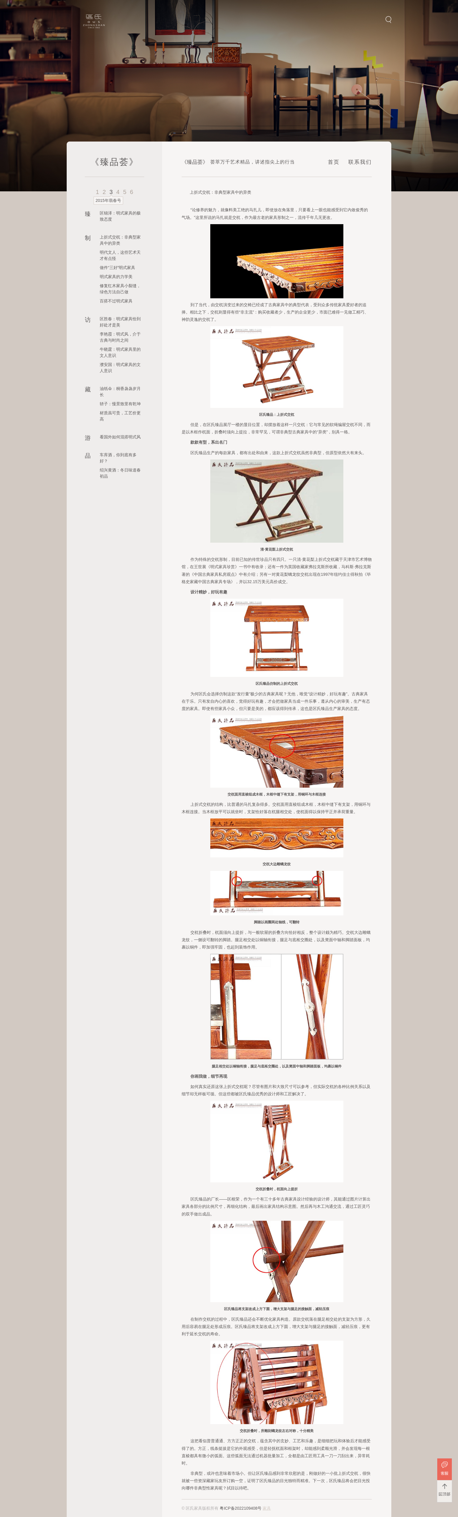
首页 (334, 162)
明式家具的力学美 (116, 276)
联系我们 (360, 162)
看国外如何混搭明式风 (120, 437)
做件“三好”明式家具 (117, 267)
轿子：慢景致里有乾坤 (120, 403)
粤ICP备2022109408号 (240, 1508)
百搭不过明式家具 (116, 301)
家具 (267, 1508)
